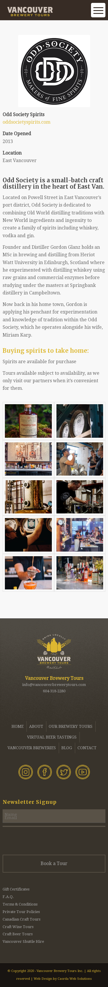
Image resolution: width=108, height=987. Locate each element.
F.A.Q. (8, 897)
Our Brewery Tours (70, 726)
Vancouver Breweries (31, 747)
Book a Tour (54, 863)
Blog (66, 747)
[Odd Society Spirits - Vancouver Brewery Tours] (54, 71)
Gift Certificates (16, 889)
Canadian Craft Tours (21, 919)
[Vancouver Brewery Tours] (44, 11)
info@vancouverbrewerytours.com (54, 684)
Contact (86, 747)
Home (18, 726)
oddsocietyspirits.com (26, 122)
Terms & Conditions (20, 904)
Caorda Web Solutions (75, 979)
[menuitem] (84, 17)
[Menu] (98, 14)
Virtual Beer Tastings (52, 737)
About (36, 726)
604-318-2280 (54, 691)
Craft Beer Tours (18, 934)
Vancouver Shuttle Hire (23, 941)
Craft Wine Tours (18, 927)
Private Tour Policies (21, 912)
